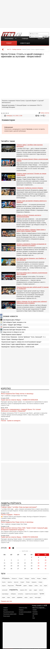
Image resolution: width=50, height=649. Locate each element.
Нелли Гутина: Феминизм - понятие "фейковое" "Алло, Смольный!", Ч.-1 (23, 337)
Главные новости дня (25, 39)
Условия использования (25, 612)
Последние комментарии (9, 614)
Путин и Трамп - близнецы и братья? (12, 339)
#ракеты (10, 582)
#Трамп (21, 578)
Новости (5, 609)
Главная (5, 607)
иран (30, 590)
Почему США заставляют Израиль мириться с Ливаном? (31, 201)
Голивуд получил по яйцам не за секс (12, 332)
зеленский (4, 590)
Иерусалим (11, 585)
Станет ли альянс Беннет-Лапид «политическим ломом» (32, 159)
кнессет (41, 590)
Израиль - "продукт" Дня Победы (11, 324)
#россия (16, 582)
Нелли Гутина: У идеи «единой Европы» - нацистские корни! (19, 344)
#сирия (22, 582)
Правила (21, 609)
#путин (4, 582)
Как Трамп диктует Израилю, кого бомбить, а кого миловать (31, 259)
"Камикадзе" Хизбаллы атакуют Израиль (29, 188)
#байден (27, 578)
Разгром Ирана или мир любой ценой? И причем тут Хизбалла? (32, 287)
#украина (34, 582)
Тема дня (41, 38)
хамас (25, 597)
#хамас (40, 582)
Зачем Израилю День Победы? (10, 320)
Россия (18, 585)
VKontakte (35, 613)
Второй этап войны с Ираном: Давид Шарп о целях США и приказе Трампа (31, 230)
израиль (13, 589)
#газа (38, 578)
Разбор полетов (9, 43)
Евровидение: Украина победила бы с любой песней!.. (18, 346)
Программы (9, 38)
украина (19, 597)
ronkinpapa (9, 115)
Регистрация (6, 616)
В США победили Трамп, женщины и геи (13, 322)
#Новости (14, 578)
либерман (13, 594)
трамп (13, 597)
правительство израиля (31, 594)
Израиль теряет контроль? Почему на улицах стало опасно (31, 174)
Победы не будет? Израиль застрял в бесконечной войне (28, 216)
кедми (35, 590)
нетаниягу (20, 594)
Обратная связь (23, 607)
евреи (45, 585)
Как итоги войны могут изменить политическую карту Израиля (31, 273)
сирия (3, 597)
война (36, 585)
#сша (27, 582)
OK (33, 616)
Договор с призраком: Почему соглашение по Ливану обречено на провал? (31, 244)
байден (30, 585)
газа (41, 585)
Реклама (21, 614)
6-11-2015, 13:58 (17, 115)
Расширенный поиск (8, 612)
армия (25, 585)
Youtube (34, 609)
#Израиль (6, 578)
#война (33, 578)
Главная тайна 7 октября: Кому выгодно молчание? (29, 145)
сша (8, 597)
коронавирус (5, 594)
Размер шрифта (37, 605)
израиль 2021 (23, 590)
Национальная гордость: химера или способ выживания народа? (21, 342)
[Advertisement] (25, 13)
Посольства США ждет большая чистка (13, 329)
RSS (33, 618)
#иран (45, 578)
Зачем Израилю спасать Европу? (11, 334)
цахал (31, 597)
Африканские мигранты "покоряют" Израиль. (15, 327)
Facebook (34, 611)
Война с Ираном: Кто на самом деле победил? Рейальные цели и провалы (31, 302)
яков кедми (38, 597)
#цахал (4, 585)
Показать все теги (6, 601)
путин (42, 594)
